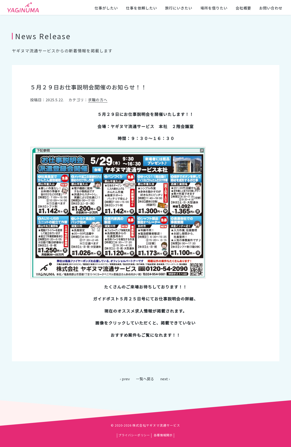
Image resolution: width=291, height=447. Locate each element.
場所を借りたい (214, 7)
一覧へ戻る (145, 378)
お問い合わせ (270, 7)
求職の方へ (97, 99)
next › (165, 378)
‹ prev (125, 378)
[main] (145, 201)
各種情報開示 (163, 435)
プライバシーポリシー (134, 435)
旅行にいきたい (178, 7)
